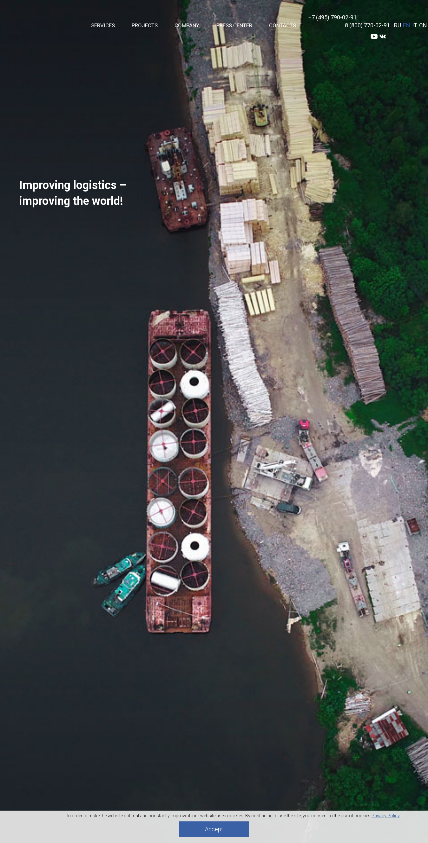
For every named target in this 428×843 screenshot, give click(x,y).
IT (414, 25)
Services (103, 25)
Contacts (282, 25)
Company (186, 25)
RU (397, 25)
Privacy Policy (386, 815)
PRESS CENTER (234, 25)
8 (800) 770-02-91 (367, 25)
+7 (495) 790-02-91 (332, 17)
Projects (145, 25)
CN (423, 25)
